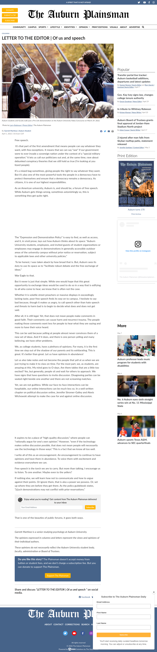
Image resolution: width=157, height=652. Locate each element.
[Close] (154, 592)
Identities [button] (69, 27)
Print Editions (100, 27)
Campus (32, 27)
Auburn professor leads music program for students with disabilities (133, 362)
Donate (10, 10)
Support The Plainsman (58, 575)
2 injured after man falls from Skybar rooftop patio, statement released (135, 141)
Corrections (72, 624)
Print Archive (136, 214)
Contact (58, 624)
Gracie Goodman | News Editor (131, 101)
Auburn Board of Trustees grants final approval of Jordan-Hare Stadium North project (135, 123)
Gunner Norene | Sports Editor (130, 85)
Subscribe (10, 20)
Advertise (134, 27)
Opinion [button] (83, 27)
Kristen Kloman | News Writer (131, 112)
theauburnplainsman (148, 277)
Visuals (114, 27)
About (123, 27)
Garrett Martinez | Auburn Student (17, 131)
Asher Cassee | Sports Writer (130, 130)
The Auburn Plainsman (128, 277)
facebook (84, 597)
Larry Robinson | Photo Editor (21, 125)
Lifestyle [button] (55, 27)
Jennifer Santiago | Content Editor (132, 148)
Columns (5, 33)
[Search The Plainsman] (143, 27)
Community (19, 27)
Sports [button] (43, 27)
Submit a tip (10, 15)
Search (85, 624)
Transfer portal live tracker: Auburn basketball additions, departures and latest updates (133, 78)
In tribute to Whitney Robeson (134, 108)
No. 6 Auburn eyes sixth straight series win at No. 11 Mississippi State (135, 402)
